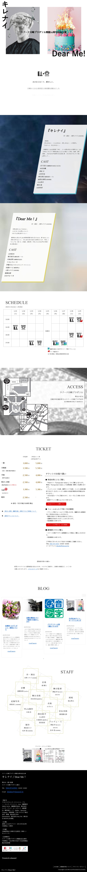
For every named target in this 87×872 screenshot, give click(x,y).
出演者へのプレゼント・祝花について (11, 628)
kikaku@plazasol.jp (62, 546)
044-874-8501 (54, 544)
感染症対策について (65, 866)
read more (11, 651)
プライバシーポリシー (79, 866)
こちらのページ (32, 569)
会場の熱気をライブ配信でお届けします (32, 619)
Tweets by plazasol (9, 858)
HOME (56, 866)
